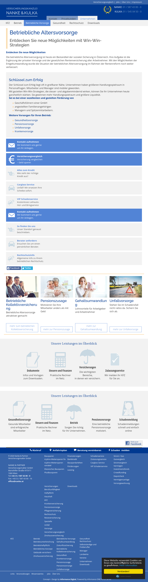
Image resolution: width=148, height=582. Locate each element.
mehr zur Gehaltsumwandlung (91, 327)
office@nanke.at (16, 481)
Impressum (137, 2)
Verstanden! (123, 571)
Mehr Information (128, 565)
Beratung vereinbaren (84, 450)
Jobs (118, 2)
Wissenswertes (38, 574)
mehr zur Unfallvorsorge (125, 329)
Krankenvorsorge (24, 131)
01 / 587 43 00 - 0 (132, 7)
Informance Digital (68, 579)
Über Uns (126, 2)
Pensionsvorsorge (24, 124)
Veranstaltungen (23, 574)
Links (12, 574)
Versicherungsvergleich (103, 2)
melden (115, 450)
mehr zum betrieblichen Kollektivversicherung (22, 327)
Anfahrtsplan (54, 450)
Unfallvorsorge (22, 127)
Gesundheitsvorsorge (26, 120)
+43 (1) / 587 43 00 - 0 (20, 476)
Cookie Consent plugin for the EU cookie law (123, 576)
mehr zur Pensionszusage (56, 329)
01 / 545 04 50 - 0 (132, 11)
